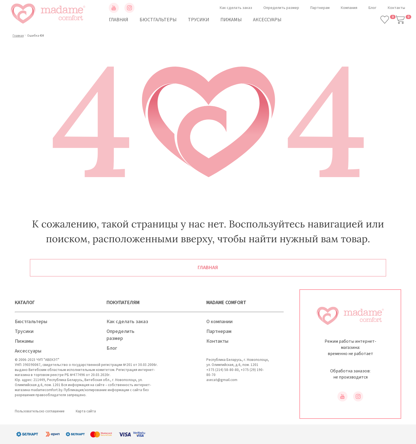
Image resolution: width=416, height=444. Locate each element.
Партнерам (320, 8)
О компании (219, 321)
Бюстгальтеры (158, 19)
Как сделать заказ (236, 8)
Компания (349, 8)
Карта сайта (86, 411)
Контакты (396, 8)
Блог (372, 8)
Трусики (198, 19)
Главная (118, 19)
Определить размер (281, 8)
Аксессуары (267, 19)
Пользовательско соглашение (40, 411)
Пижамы (231, 19)
